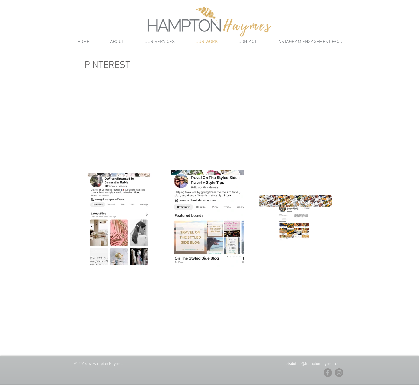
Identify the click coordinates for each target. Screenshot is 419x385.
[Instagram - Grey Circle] (339, 372)
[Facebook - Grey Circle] (328, 372)
